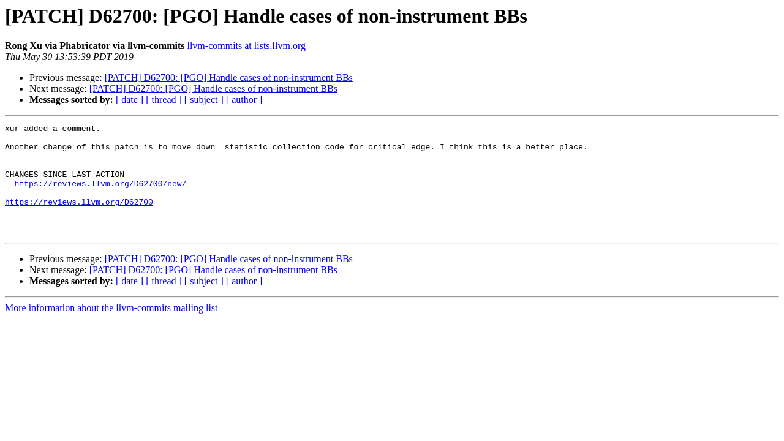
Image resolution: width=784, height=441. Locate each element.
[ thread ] (164, 99)
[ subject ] (204, 99)
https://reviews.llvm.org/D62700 (79, 218)
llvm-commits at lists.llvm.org (246, 45)
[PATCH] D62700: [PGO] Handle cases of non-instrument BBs (229, 77)
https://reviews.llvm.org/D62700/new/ (101, 196)
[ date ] (129, 99)
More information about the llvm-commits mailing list (111, 330)
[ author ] (244, 99)
